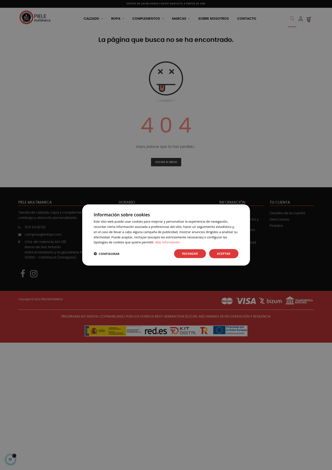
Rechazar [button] (190, 254)
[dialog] (166, 235)
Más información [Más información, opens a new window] (167, 242)
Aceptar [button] (223, 254)
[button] (107, 254)
